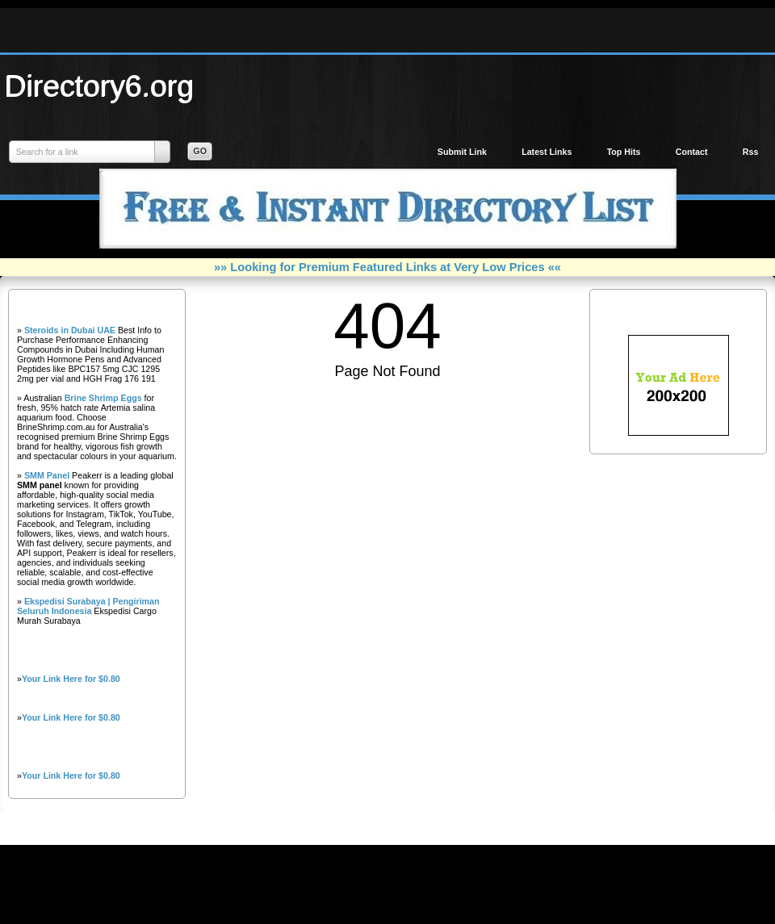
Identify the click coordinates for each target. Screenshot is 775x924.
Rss (751, 152)
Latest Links (547, 152)
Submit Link (462, 152)
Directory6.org (99, 85)
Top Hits (624, 152)
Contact (692, 152)
